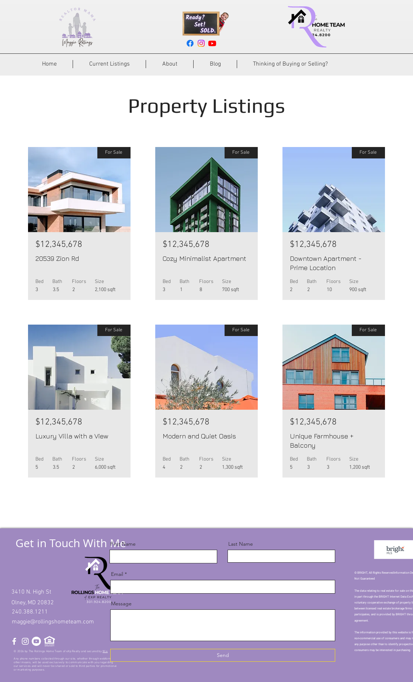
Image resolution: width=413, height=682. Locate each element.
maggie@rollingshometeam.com (53, 622)
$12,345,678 (58, 244)
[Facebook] (190, 43)
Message (121, 603)
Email (117, 574)
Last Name (240, 543)
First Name (123, 543)
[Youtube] (212, 43)
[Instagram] (201, 43)
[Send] (222, 655)
